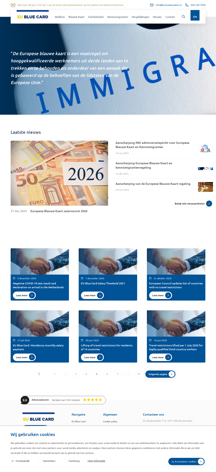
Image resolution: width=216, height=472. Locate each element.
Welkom (60, 16)
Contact (170, 16)
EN (195, 16)
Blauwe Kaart (77, 16)
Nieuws (157, 16)
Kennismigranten (117, 16)
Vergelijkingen (140, 16)
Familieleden (96, 16)
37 (138, 373)
